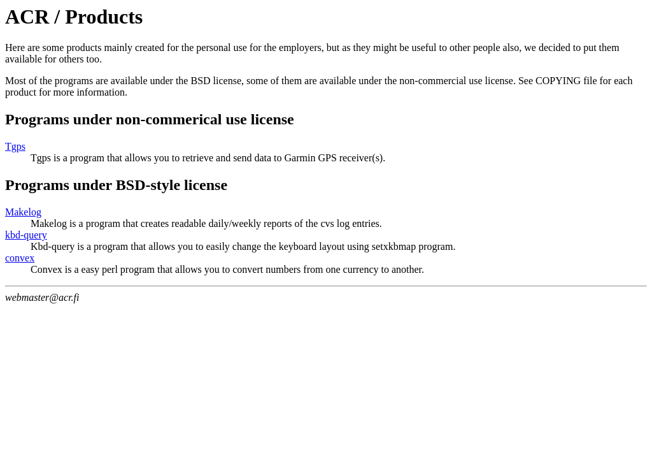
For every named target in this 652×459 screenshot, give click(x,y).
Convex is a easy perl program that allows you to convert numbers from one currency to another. (227, 269)
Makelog (23, 212)
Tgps (15, 146)
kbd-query (26, 234)
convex (19, 257)
